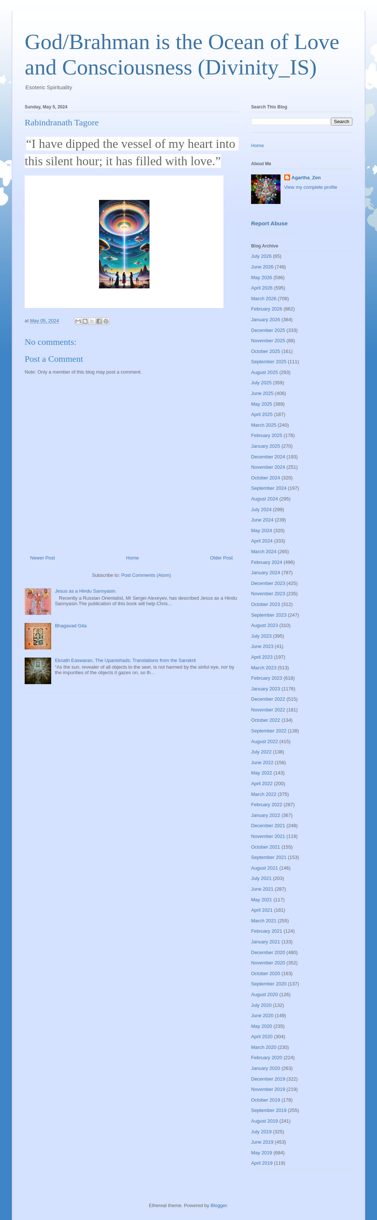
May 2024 (261, 530)
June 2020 (262, 1015)
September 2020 (268, 984)
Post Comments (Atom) (146, 575)
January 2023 (265, 689)
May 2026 (261, 277)
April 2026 (262, 288)
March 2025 (263, 425)
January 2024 (265, 572)
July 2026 (261, 256)
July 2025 (261, 382)
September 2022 (268, 731)
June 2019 (262, 1142)
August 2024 (264, 499)
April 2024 (262, 541)
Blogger (219, 1205)
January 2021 (265, 942)
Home (132, 558)
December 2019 (268, 1079)
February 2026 (266, 309)
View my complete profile (310, 187)
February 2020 (266, 1057)
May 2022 (261, 773)
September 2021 (268, 857)
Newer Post (42, 558)
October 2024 (265, 478)
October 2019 (265, 1100)
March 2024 (263, 551)
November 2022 (268, 710)
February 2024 (266, 562)
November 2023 (268, 593)
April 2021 (262, 910)
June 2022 (262, 762)
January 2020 (265, 1068)
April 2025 (262, 414)
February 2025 (266, 435)
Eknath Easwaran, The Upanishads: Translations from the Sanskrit (125, 660)
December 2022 (268, 699)
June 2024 (262, 520)
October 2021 (265, 847)
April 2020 (262, 1036)
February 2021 (266, 931)
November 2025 (268, 340)
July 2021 (261, 878)
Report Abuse (269, 223)
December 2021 (268, 825)
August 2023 (264, 625)
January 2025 (265, 446)
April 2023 (262, 657)
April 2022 (262, 783)
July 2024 (261, 509)
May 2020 (261, 1026)
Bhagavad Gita (71, 625)
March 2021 (263, 920)
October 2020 (265, 973)
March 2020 (263, 1047)
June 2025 (262, 393)
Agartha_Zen (306, 177)
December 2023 (268, 583)
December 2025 (268, 330)
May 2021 (261, 899)
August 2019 (264, 1121)
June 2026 (262, 267)
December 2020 (268, 952)
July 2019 (261, 1131)
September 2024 (268, 488)
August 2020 (264, 994)
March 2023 (263, 667)
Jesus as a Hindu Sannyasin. (86, 591)
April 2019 (262, 1163)
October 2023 (265, 604)
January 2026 (265, 319)
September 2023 (268, 615)
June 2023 (262, 646)
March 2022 (263, 794)
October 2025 (265, 351)
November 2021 (268, 836)
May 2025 (261, 404)
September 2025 (268, 361)
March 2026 (263, 298)
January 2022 (265, 815)
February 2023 (266, 678)
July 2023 (261, 636)
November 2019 (268, 1089)
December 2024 (268, 457)
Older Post (221, 558)
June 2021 (262, 889)
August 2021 (264, 868)
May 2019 (261, 1152)
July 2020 (261, 1005)
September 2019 (268, 1110)
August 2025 (264, 372)
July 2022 (261, 752)
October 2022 (265, 720)
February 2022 (266, 804)
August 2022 (264, 741)
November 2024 (268, 467)
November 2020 (268, 963)
